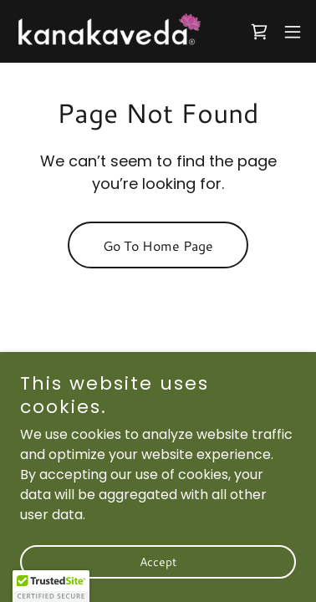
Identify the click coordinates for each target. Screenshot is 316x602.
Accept (158, 562)
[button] (292, 31)
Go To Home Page (158, 245)
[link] (107, 31)
